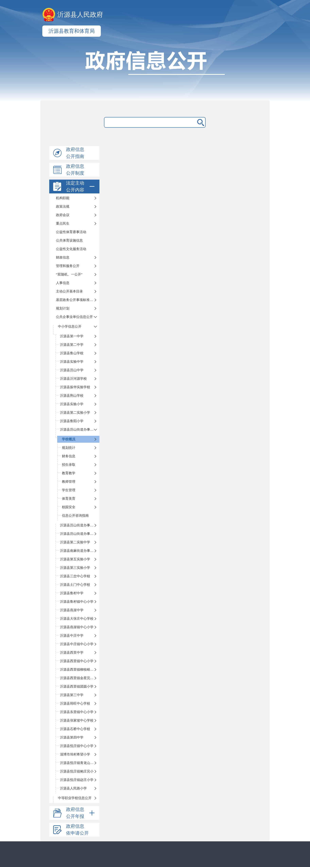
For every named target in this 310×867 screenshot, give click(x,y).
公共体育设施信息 (69, 240)
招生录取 (68, 465)
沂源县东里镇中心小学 (77, 712)
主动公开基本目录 (69, 291)
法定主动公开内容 (81, 186)
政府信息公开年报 (81, 813)
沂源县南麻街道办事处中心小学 (79, 551)
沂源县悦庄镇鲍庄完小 (77, 771)
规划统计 (68, 448)
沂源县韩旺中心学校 (75, 703)
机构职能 (62, 198)
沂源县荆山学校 (71, 395)
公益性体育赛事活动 (71, 232)
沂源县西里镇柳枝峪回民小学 (79, 669)
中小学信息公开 (69, 326)
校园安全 (68, 507)
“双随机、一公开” (69, 274)
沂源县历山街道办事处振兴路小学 (79, 429)
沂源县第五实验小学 (75, 559)
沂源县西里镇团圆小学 (77, 686)
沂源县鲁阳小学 (71, 421)
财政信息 (62, 257)
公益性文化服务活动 (71, 249)
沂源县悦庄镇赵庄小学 (77, 780)
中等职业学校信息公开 (75, 798)
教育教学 (68, 473)
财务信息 (68, 456)
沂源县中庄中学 (71, 635)
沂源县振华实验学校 (75, 387)
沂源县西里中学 (71, 652)
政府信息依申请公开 (77, 830)
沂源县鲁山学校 (71, 353)
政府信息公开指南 (75, 153)
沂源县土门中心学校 (75, 585)
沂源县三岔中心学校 (75, 576)
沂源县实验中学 (71, 362)
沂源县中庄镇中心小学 (77, 644)
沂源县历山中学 (71, 370)
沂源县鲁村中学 (71, 593)
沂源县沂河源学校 (73, 379)
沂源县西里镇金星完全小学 (79, 678)
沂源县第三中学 (71, 695)
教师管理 (68, 482)
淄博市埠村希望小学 (75, 754)
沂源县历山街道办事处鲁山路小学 (79, 534)
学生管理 (68, 490)
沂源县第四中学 (71, 737)
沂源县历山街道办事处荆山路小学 (79, 525)
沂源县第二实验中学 (75, 542)
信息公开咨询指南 (75, 515)
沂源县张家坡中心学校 (77, 720)
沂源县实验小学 (71, 404)
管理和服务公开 (67, 266)
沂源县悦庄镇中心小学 (77, 746)
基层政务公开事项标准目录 (76, 300)
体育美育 (68, 499)
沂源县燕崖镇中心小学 (77, 627)
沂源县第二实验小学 (75, 412)
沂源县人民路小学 (73, 788)
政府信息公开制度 (75, 170)
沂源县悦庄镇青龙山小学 (78, 763)
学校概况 (68, 439)
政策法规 (62, 206)
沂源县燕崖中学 (71, 610)
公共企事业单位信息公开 (74, 317)
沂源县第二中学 (71, 345)
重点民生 (62, 223)
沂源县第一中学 (71, 336)
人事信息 (62, 283)
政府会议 (62, 215)
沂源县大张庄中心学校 (77, 618)
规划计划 (62, 308)
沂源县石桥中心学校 (75, 729)
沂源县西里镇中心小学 (77, 661)
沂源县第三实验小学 (75, 568)
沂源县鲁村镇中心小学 (77, 602)
